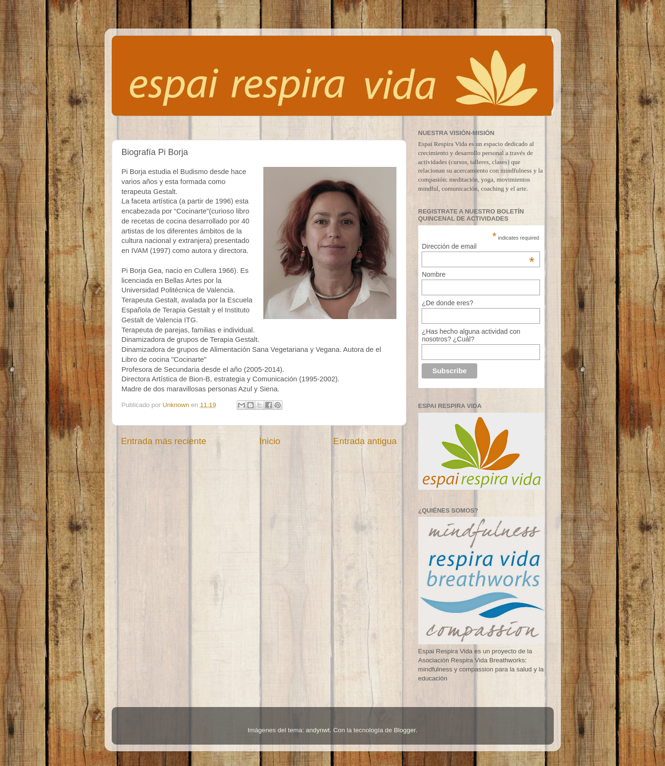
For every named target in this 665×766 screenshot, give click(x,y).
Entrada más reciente (164, 441)
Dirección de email (478, 246)
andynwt (317, 730)
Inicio (270, 441)
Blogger (405, 730)
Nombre (433, 274)
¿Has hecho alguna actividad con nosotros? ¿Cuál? (471, 335)
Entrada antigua (364, 441)
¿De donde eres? (447, 303)
